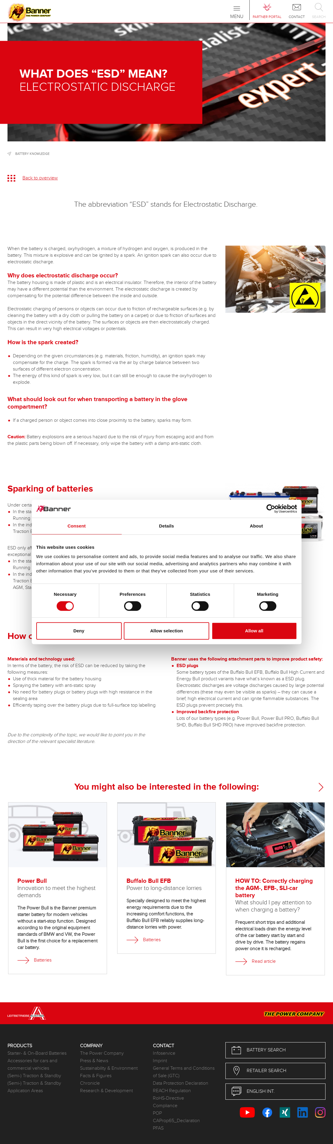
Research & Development (106, 1091)
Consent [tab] (76, 525)
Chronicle (90, 1083)
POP (157, 1113)
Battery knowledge (32, 154)
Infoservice (164, 1053)
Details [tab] (166, 525)
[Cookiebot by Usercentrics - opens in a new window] (271, 508)
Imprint (160, 1061)
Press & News (94, 1061)
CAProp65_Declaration (176, 1121)
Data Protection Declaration (180, 1083)
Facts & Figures (95, 1076)
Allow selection (166, 630)
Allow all (254, 630)
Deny (79, 630)
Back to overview (40, 178)
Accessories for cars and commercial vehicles (32, 1064)
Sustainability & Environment (109, 1068)
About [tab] (256, 525)
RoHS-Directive (168, 1098)
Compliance (165, 1106)
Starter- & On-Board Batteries (37, 1053)
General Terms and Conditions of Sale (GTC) (184, 1072)
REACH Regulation (172, 1091)
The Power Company (102, 1053)
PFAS (158, 1128)
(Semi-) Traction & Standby (34, 1076)
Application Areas (25, 1091)
